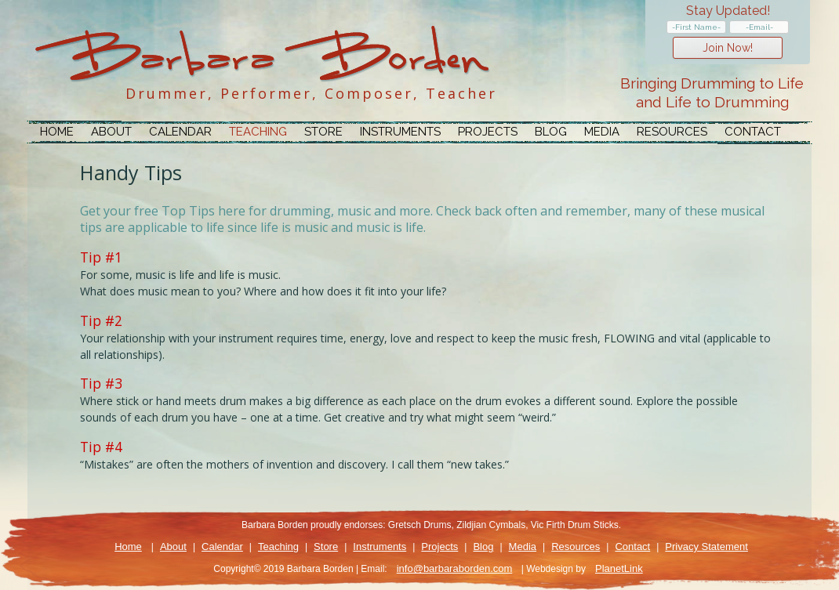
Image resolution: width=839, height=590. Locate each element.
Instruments (400, 132)
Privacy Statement (706, 546)
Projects (488, 132)
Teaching (258, 132)
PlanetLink (619, 568)
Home (57, 132)
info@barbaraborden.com (455, 568)
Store (323, 132)
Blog (551, 132)
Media (601, 132)
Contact (753, 132)
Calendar (180, 132)
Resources (672, 132)
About (111, 132)
